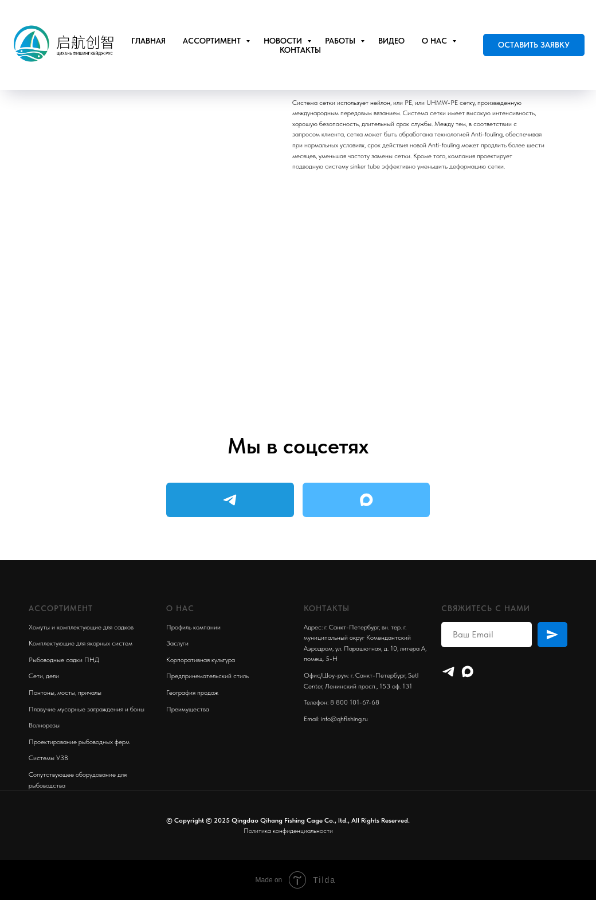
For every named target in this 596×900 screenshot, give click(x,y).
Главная (148, 40)
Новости (284, 40)
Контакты (300, 49)
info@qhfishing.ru (344, 719)
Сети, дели (44, 676)
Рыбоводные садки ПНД (64, 660)
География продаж (192, 692)
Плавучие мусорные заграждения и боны (86, 709)
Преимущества (187, 709)
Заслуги (177, 643)
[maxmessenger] (467, 671)
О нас (435, 40)
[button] (534, 45)
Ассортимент (213, 40)
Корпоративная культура (200, 660)
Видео (391, 40)
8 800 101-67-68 (354, 702)
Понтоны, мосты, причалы (65, 692)
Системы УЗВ (48, 758)
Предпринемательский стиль (207, 676)
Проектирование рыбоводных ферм (79, 742)
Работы (341, 40)
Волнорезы (44, 725)
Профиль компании (193, 627)
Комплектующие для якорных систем (80, 643)
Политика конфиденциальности (288, 831)
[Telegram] (448, 671)
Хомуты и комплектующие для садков (81, 627)
